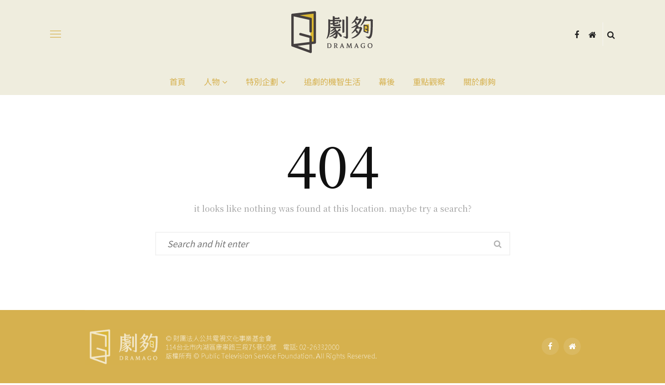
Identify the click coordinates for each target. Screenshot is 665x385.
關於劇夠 (479, 81)
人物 (212, 81)
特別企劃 (262, 81)
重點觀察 (429, 81)
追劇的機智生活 (332, 81)
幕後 (387, 81)
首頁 (177, 81)
